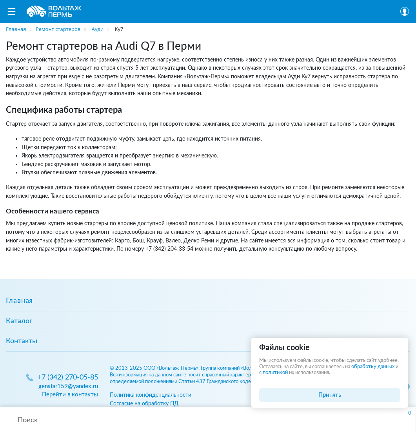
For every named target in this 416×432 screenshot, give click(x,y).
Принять (329, 395)
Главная (19, 300)
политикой (275, 372)
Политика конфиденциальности (150, 395)
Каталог (19, 321)
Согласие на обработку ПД (144, 404)
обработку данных (372, 366)
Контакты (21, 341)
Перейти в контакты (70, 395)
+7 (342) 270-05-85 (68, 377)
